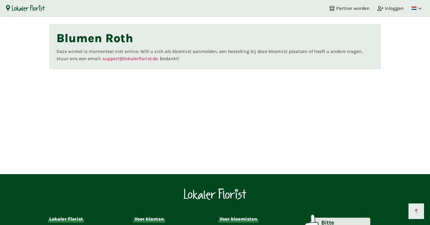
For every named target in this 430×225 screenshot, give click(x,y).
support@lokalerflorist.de (130, 58)
